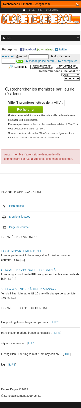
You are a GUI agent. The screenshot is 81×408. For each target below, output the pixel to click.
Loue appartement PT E (21, 251)
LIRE (55, 322)
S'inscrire (52, 10)
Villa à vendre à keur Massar (28, 289)
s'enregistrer (67, 61)
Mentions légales (19, 216)
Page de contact (19, 227)
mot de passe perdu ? (41, 61)
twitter (61, 49)
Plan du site (16, 205)
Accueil (8, 56)
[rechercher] (39, 4)
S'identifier (36, 10)
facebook (28, 49)
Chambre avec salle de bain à (28, 270)
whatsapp (45, 49)
